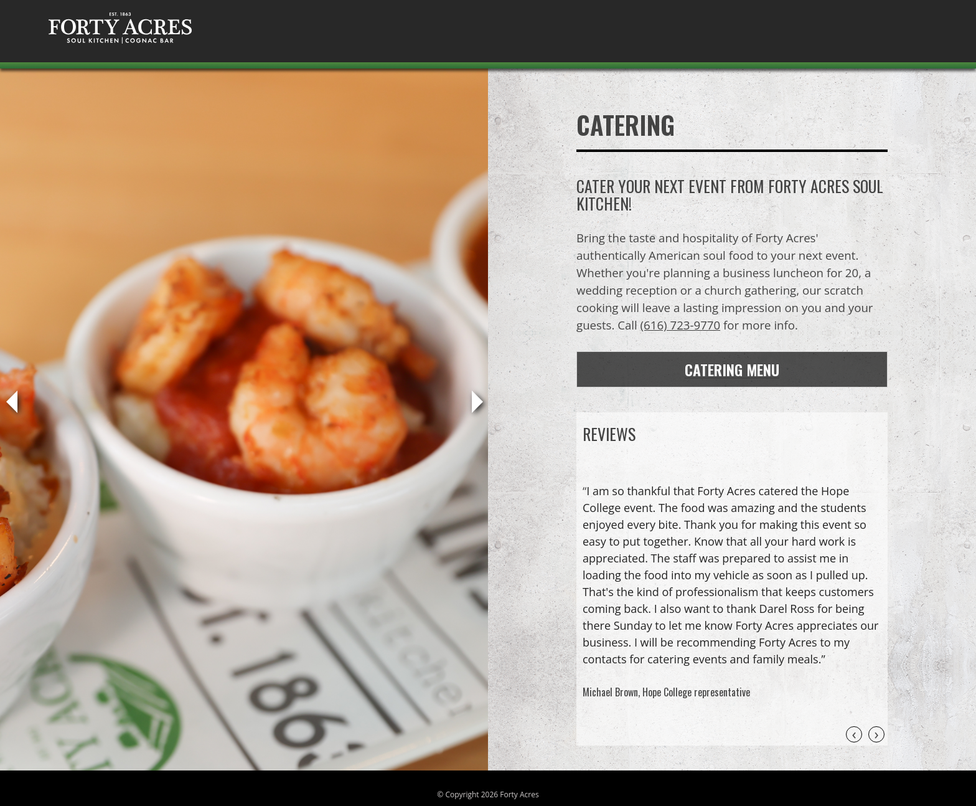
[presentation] (854, 734)
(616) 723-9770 (680, 325)
